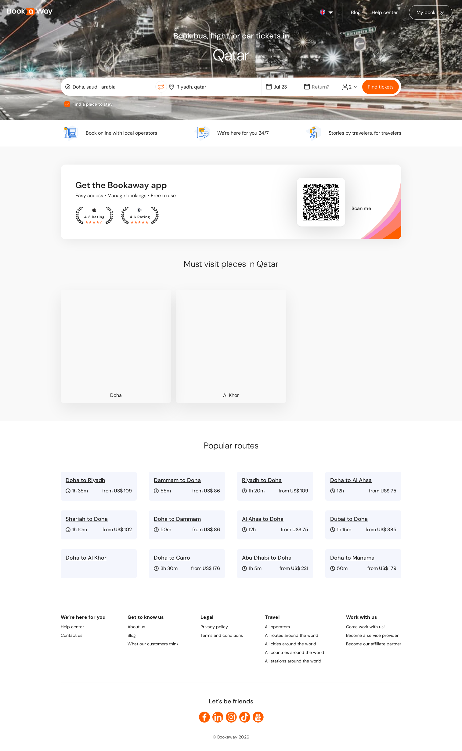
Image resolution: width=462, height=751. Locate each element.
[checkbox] (67, 104)
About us (136, 626)
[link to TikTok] (244, 717)
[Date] (283, 87)
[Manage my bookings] (430, 12)
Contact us (71, 635)
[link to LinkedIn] (217, 717)
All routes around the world (291, 635)
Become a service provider (372, 635)
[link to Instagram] (231, 717)
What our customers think (153, 644)
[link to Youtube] (258, 717)
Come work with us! (365, 626)
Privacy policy (214, 626)
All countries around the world (294, 652)
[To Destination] (215, 87)
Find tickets (381, 87)
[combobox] (109, 87)
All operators (277, 626)
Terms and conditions (221, 635)
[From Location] (112, 87)
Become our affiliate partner (373, 644)
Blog (132, 635)
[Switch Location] (161, 87)
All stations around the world (293, 661)
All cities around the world (290, 644)
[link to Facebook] (204, 717)
